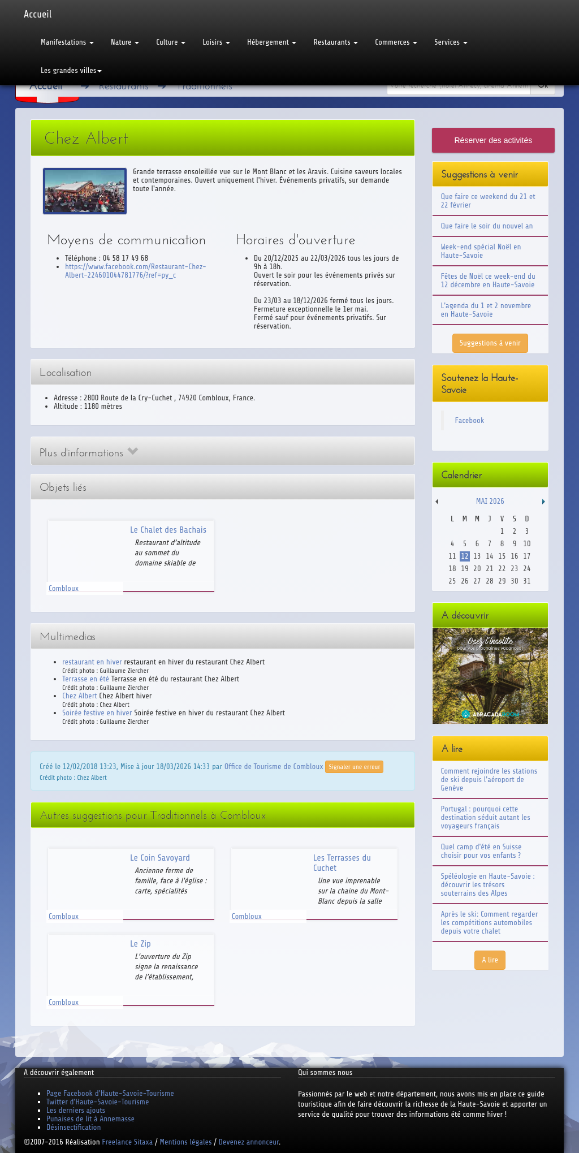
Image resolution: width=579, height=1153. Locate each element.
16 (514, 556)
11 (452, 556)
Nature (125, 42)
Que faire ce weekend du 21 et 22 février (488, 200)
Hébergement (271, 42)
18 (452, 568)
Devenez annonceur (249, 1142)
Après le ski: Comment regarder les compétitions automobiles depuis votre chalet (489, 922)
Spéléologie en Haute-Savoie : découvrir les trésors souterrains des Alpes (488, 884)
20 (477, 568)
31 (526, 581)
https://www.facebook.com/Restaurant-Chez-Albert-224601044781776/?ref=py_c (135, 270)
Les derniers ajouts (75, 1110)
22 (501, 568)
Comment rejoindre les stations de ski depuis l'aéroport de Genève (489, 779)
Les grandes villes (71, 70)
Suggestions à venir (490, 343)
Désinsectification (73, 1127)
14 (489, 556)
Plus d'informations (89, 452)
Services (450, 42)
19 (464, 568)
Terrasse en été (85, 679)
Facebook (470, 420)
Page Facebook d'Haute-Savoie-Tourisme (110, 1093)
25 (452, 581)
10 (526, 543)
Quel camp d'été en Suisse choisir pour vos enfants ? (481, 851)
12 (464, 556)
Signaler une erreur (354, 767)
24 (526, 568)
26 (464, 581)
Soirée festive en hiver (97, 713)
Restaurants (335, 42)
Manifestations (67, 42)
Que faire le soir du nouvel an (487, 226)
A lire (490, 960)
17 (526, 556)
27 (477, 581)
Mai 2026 (490, 501)
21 (489, 568)
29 (501, 581)
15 (501, 556)
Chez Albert (79, 696)
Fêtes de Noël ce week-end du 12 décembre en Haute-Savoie (488, 280)
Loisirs (216, 42)
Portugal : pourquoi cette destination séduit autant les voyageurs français (485, 817)
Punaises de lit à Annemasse (90, 1119)
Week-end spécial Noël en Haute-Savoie (481, 251)
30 (514, 581)
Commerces (396, 42)
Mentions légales (185, 1142)
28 (489, 581)
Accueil (37, 14)
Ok (543, 85)
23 (514, 568)
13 (477, 556)
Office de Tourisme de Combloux (273, 766)
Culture (170, 42)
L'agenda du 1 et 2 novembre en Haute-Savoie (486, 309)
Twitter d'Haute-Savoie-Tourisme (97, 1102)
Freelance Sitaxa (127, 1142)
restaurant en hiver (92, 662)
